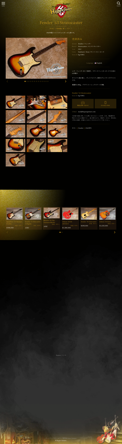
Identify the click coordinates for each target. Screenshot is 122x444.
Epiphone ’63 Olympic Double (14, 223)
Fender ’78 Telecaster (88, 222)
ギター (74, 128)
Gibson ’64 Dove (105, 222)
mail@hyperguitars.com (86, 112)
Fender (84, 44)
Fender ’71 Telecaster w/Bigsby (32, 223)
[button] (25, 81)
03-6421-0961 (105, 105)
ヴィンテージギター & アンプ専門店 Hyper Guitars (61, 438)
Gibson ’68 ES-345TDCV (67, 223)
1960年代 (88, 128)
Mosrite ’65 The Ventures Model (49, 221)
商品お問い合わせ (83, 105)
